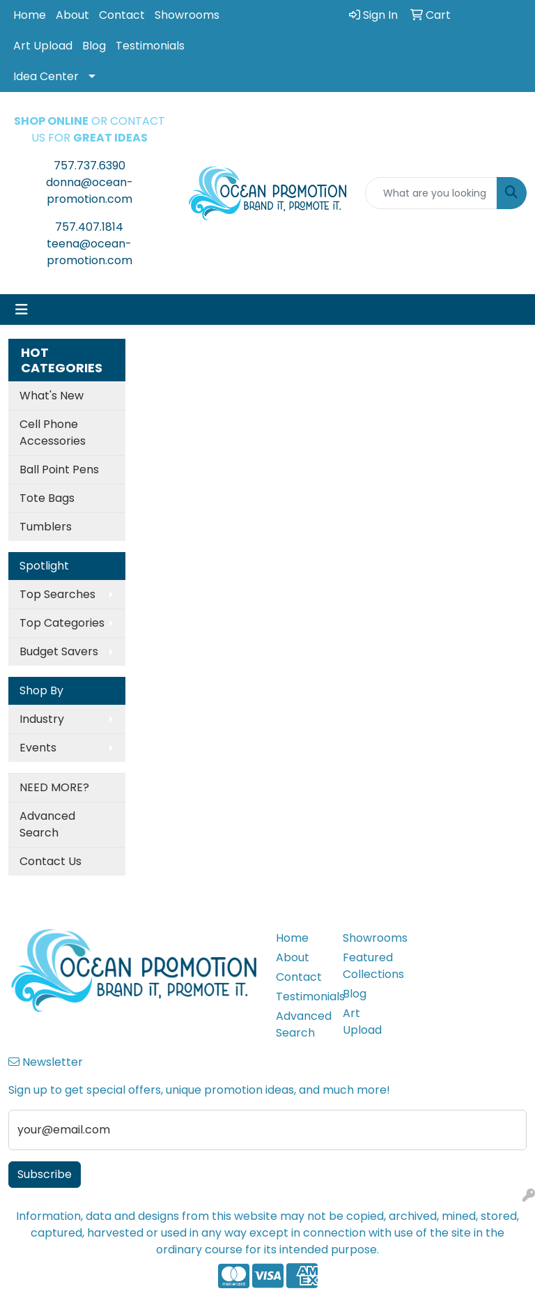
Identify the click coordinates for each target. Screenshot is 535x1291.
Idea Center (46, 76)
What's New (52, 396)
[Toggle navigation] (21, 309)
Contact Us (51, 861)
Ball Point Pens (59, 469)
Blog (94, 46)
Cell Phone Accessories (53, 432)
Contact (122, 15)
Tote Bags (47, 498)
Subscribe (44, 1174)
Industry (42, 719)
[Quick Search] (431, 193)
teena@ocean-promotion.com (89, 252)
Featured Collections (368, 965)
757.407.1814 (89, 227)
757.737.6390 (89, 166)
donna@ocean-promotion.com (89, 190)
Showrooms (187, 15)
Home (29, 15)
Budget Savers (59, 651)
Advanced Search (47, 824)
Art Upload (42, 46)
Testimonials (150, 46)
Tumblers (46, 527)
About (72, 15)
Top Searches (57, 594)
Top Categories (62, 623)
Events (38, 748)
